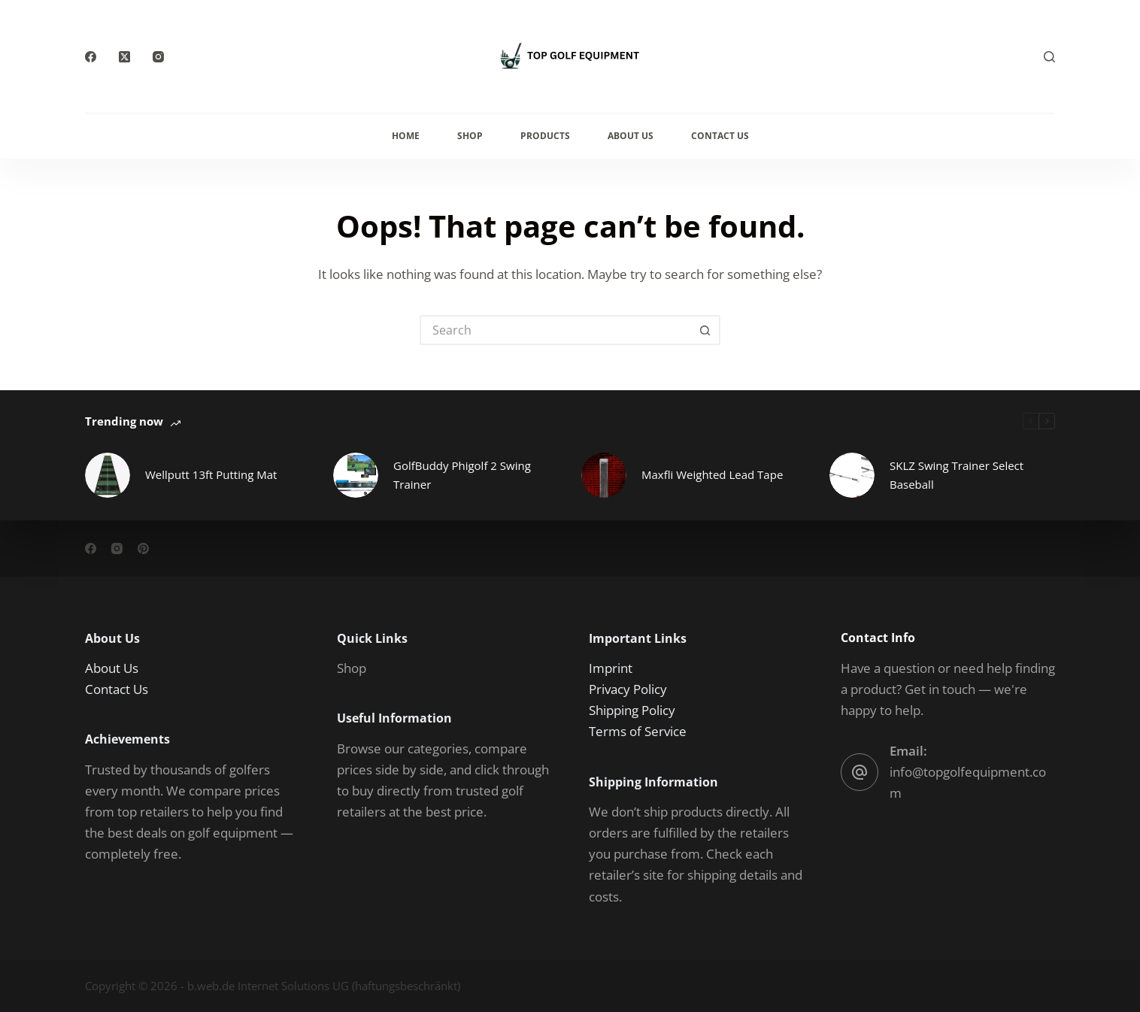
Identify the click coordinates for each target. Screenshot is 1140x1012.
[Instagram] (158, 56)
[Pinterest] (143, 547)
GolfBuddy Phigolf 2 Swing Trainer (462, 475)
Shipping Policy (632, 710)
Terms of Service (638, 731)
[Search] (1049, 56)
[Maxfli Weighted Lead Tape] (603, 475)
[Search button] (705, 330)
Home (406, 135)
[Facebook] (90, 56)
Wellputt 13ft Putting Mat (211, 474)
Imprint (610, 668)
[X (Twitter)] (124, 56)
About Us (630, 135)
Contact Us (720, 135)
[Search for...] (555, 330)
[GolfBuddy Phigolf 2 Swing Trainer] (355, 475)
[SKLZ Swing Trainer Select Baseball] (852, 475)
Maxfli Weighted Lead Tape (712, 474)
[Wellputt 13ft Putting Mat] (107, 475)
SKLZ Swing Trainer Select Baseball (956, 475)
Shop (470, 135)
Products (545, 135)
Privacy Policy (628, 689)
